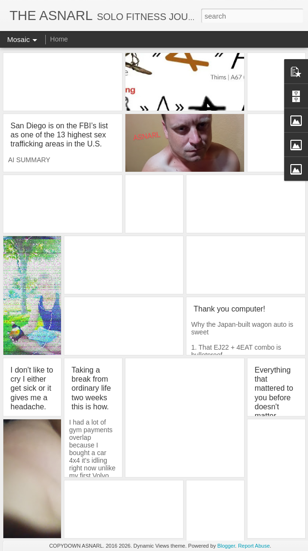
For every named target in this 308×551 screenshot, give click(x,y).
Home (59, 39)
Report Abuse (254, 546)
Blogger (226, 546)
